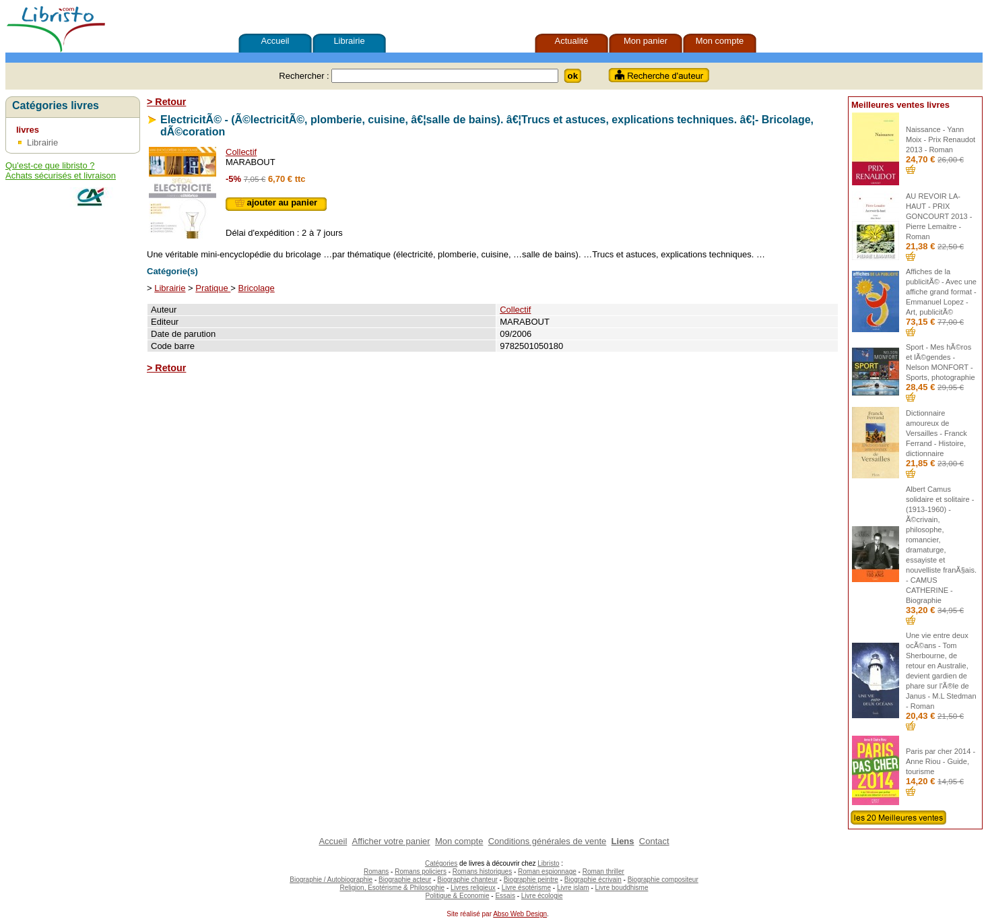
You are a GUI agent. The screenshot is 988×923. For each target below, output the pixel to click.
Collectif (241, 152)
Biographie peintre (531, 879)
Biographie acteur (404, 879)
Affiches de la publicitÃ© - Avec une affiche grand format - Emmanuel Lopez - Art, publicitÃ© (941, 291)
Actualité (572, 41)
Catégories (441, 863)
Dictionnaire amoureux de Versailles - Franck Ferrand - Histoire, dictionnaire (936, 433)
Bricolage (256, 288)
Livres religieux (473, 887)
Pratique (212, 288)
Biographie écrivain (593, 879)
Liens (623, 841)
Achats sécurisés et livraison (60, 175)
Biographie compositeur (663, 879)
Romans (376, 871)
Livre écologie (542, 895)
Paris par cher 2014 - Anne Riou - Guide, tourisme (940, 761)
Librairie (348, 41)
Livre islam (573, 887)
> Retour (166, 101)
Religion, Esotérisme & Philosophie (392, 887)
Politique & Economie (457, 895)
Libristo (548, 863)
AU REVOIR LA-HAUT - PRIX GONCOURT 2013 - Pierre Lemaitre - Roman (939, 216)
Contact (654, 841)
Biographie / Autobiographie (331, 879)
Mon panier (645, 41)
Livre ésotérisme (526, 887)
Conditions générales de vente (547, 841)
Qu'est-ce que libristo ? (50, 165)
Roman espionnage (547, 871)
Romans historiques (482, 871)
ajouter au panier (276, 202)
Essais (505, 895)
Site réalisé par (468, 914)
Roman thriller (603, 871)
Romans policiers (421, 871)
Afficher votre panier (391, 841)
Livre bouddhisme (622, 887)
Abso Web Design (520, 914)
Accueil (275, 41)
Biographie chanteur (467, 879)
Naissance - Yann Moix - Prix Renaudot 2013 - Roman (940, 139)
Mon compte (720, 41)
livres (27, 130)
